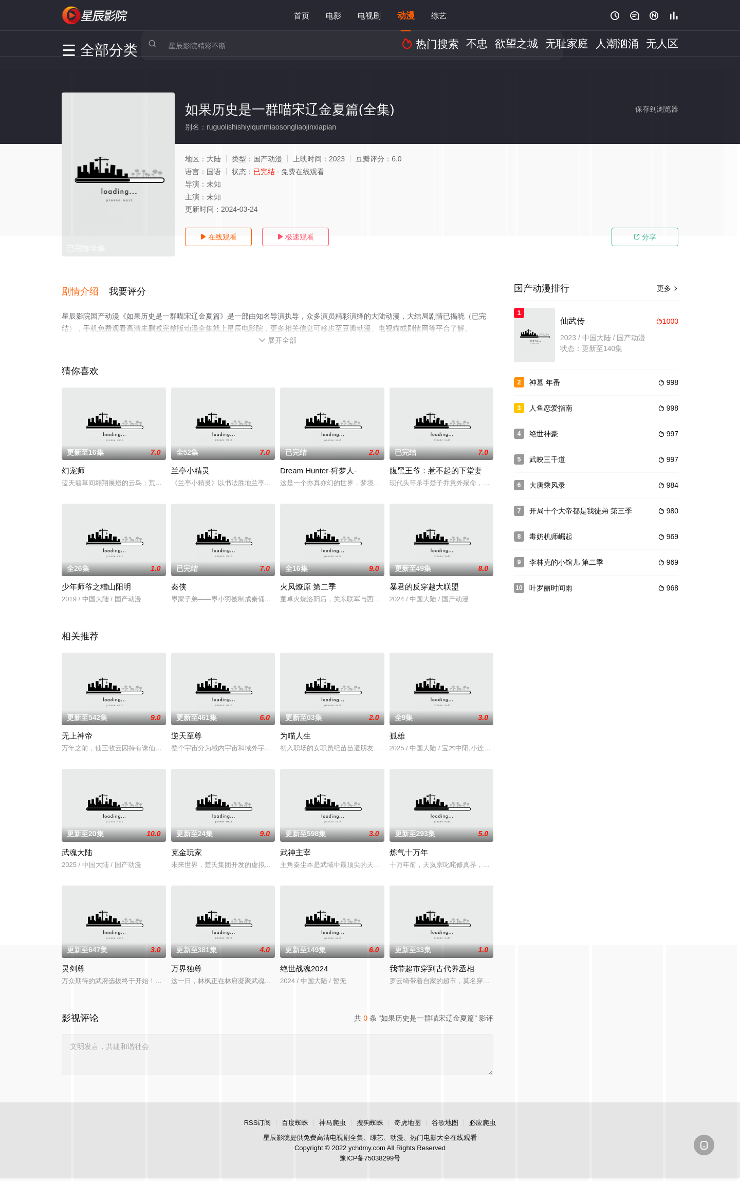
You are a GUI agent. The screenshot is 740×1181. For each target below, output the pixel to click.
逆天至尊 (186, 728)
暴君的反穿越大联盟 (424, 579)
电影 (333, 15)
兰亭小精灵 (190, 463)
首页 (301, 15)
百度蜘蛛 (295, 1115)
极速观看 (295, 237)
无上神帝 (77, 728)
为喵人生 (295, 728)
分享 (645, 237)
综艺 (439, 15)
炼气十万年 (409, 844)
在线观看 (218, 237)
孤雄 (397, 728)
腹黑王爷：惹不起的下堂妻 (436, 463)
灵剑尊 (73, 960)
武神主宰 (295, 844)
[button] (85, 287)
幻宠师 (73, 463)
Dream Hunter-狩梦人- (318, 463)
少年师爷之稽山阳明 (96, 579)
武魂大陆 (77, 844)
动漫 (406, 15)
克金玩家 (186, 844)
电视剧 (369, 15)
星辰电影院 (95, 15)
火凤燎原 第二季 (308, 579)
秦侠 (179, 579)
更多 (667, 288)
